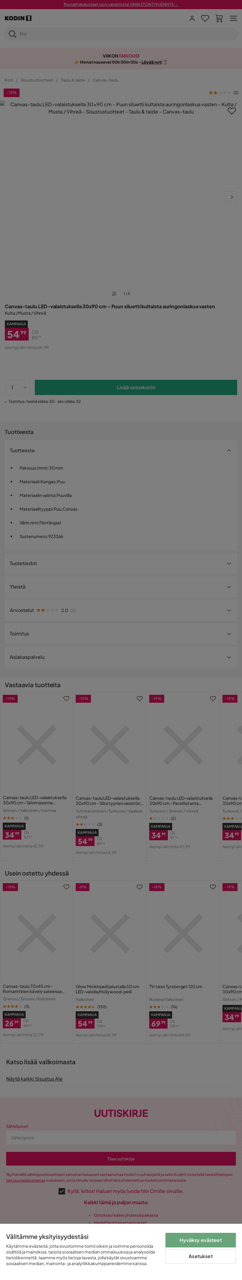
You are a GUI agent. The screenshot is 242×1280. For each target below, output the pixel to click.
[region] (121, 1252)
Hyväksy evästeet (200, 1240)
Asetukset (200, 1256)
